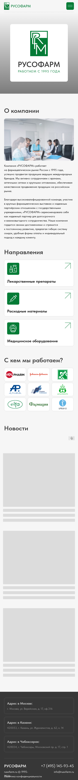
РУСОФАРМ (21, 6)
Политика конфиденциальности (23, 776)
